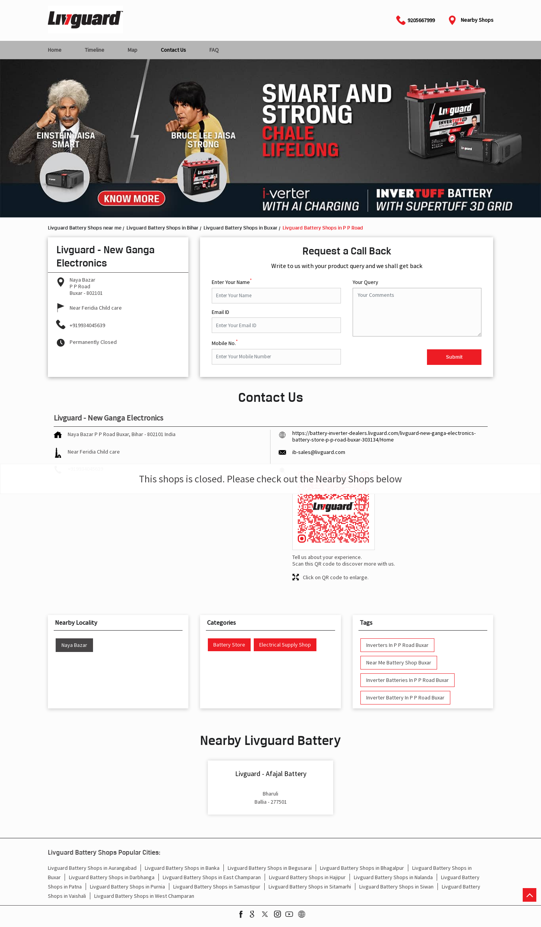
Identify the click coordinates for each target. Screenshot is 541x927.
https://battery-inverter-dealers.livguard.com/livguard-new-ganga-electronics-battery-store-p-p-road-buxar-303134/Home (384, 436)
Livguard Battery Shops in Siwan (396, 886)
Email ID (220, 312)
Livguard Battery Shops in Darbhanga (112, 877)
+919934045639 (87, 325)
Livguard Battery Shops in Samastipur (216, 886)
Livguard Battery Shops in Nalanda (393, 877)
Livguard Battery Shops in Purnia (127, 886)
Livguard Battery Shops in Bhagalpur (362, 867)
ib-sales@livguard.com (318, 452)
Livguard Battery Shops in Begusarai (270, 867)
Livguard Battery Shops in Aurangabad (92, 867)
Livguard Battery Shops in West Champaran (144, 895)
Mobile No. (225, 342)
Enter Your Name (232, 281)
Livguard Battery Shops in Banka (182, 867)
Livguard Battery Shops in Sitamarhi (310, 886)
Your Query (365, 282)
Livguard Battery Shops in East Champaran (212, 877)
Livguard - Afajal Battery (270, 773)
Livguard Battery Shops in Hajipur (307, 877)
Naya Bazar (74, 645)
